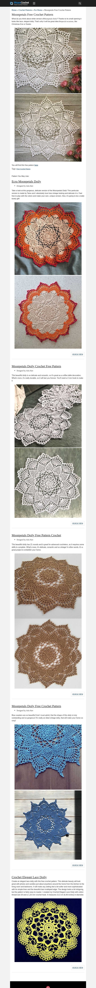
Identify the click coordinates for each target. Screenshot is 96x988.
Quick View (77, 354)
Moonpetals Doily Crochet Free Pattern (36, 365)
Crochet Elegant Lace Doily (29, 873)
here (36, 165)
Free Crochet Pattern (23, 169)
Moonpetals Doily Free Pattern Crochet (36, 533)
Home (14, 10)
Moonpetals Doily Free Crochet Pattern (36, 703)
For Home (38, 10)
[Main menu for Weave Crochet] (34, 3)
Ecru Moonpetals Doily (26, 181)
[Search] (80, 3)
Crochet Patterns (25, 10)
